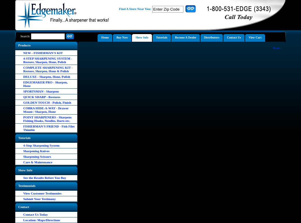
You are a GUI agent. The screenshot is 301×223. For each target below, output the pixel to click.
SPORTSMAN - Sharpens (41, 91)
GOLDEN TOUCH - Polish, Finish (47, 102)
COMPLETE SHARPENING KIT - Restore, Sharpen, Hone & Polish (48, 69)
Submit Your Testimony (39, 199)
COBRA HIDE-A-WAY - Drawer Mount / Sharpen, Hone (46, 109)
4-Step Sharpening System (41, 145)
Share (276, 48)
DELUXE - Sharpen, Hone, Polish (46, 76)
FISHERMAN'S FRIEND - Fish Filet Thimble (49, 128)
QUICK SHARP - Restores (41, 97)
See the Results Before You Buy (44, 178)
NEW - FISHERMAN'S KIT (43, 53)
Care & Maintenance (37, 162)
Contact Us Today (35, 214)
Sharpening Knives (36, 151)
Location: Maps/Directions (41, 220)
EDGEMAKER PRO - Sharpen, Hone (45, 84)
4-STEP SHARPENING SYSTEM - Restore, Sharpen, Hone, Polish (47, 60)
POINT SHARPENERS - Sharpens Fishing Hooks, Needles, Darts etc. (47, 119)
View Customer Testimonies (42, 193)
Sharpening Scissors (37, 156)
